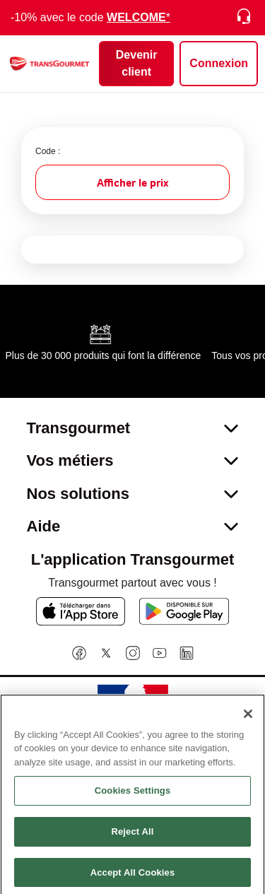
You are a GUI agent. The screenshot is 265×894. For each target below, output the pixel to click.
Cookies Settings (133, 794)
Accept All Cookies (132, 876)
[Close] (248, 717)
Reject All (132, 835)
